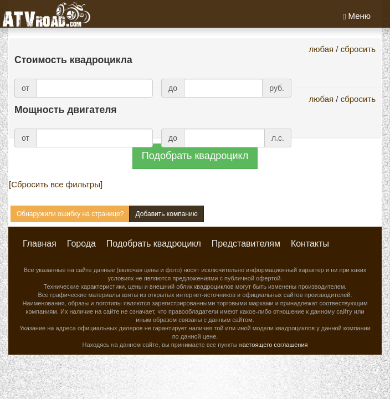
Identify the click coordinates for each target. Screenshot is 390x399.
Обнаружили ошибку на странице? (70, 214)
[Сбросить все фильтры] (55, 184)
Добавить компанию (166, 214)
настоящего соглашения (273, 344)
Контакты (310, 243)
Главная (40, 243)
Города (81, 243)
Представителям (246, 243)
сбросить (358, 49)
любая (321, 49)
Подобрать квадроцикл (195, 155)
